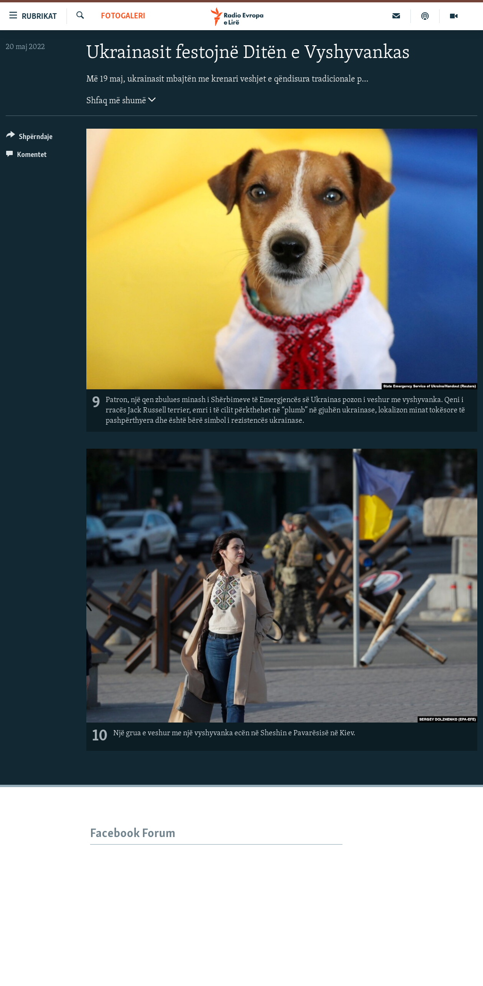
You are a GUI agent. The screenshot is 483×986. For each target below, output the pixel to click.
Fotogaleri (123, 16)
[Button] (29, 138)
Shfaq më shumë (121, 100)
